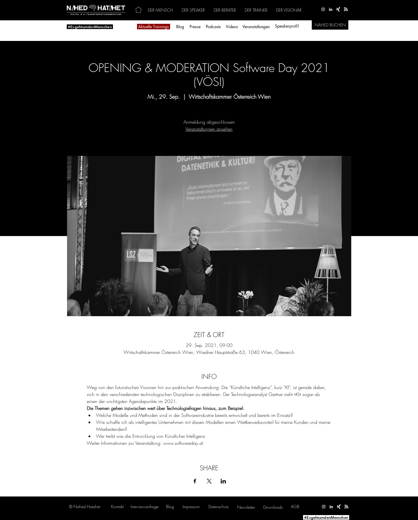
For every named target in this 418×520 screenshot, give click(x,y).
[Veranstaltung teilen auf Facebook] (195, 481)
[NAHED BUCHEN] (330, 25)
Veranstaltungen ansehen (209, 129)
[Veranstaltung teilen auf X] (209, 481)
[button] (144, 506)
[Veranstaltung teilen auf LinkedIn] (223, 481)
